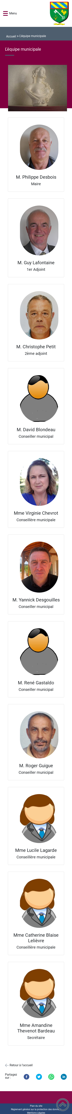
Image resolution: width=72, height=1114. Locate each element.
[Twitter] (39, 1077)
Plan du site (36, 1106)
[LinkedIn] (63, 1077)
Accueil (11, 36)
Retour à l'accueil (21, 1065)
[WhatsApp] (51, 1077)
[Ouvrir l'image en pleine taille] (39, 88)
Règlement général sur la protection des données (36, 1109)
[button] (5, 13)
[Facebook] (26, 1077)
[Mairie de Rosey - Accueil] (41, 13)
